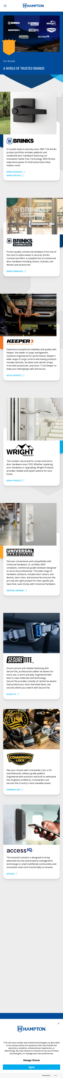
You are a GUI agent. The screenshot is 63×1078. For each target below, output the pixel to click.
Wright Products (15, 480)
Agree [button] (31, 1067)
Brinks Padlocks (15, 175)
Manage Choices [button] (31, 1060)
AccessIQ (12, 873)
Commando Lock (15, 789)
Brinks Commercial (16, 271)
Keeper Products (16, 375)
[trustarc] (55, 1075)
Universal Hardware (17, 590)
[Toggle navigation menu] (5, 6)
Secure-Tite (13, 694)
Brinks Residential (16, 172)
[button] (58, 1023)
